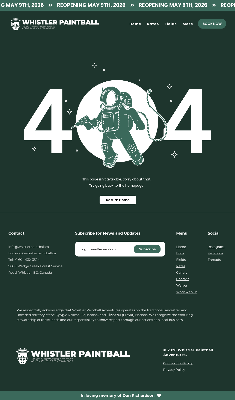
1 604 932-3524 (28, 260)
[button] (187, 24)
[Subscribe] (147, 249)
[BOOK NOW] (212, 24)
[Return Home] (118, 200)
